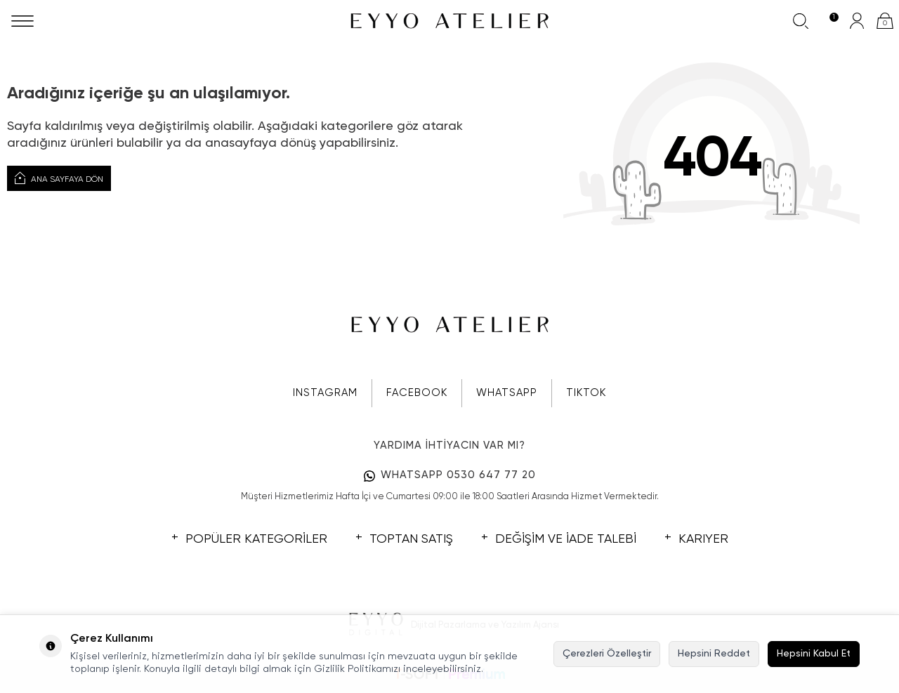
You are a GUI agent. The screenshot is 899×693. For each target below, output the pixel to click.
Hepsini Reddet (714, 654)
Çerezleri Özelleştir (607, 654)
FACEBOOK (416, 393)
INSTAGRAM (325, 393)
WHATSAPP (506, 393)
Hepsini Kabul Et (814, 654)
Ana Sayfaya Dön (59, 178)
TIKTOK (586, 393)
